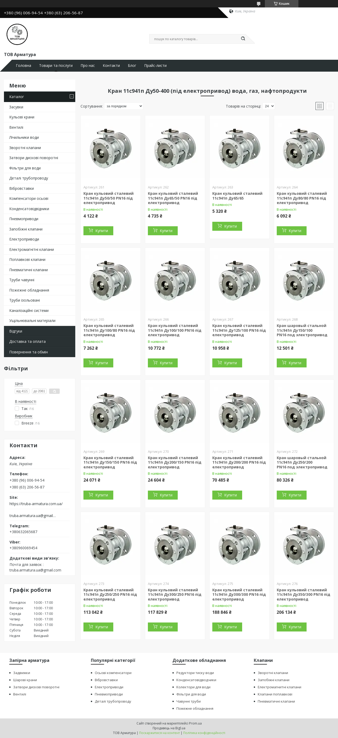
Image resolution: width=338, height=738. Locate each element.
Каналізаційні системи (29, 310)
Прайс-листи (155, 65)
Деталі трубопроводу (28, 178)
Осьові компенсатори (113, 672)
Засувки (16, 106)
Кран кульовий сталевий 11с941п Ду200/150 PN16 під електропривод (174, 462)
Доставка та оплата (27, 341)
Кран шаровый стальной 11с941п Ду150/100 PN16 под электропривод (302, 330)
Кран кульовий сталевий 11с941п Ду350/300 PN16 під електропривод (303, 594)
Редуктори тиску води (195, 672)
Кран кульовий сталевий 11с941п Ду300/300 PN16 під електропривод (239, 594)
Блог (132, 65)
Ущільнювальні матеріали (32, 320)
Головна (23, 65)
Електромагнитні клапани (279, 687)
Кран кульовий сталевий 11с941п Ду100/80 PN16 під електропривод (109, 330)
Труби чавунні (21, 279)
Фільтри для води (25, 167)
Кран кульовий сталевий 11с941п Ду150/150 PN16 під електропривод (110, 462)
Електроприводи (24, 239)
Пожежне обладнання (29, 290)
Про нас (88, 65)
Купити (101, 230)
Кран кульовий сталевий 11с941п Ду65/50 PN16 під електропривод (173, 198)
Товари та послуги (56, 65)
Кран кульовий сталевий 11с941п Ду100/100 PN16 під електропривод (174, 330)
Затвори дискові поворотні (33, 157)
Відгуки (15, 331)
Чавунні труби (188, 701)
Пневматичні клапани (28, 269)
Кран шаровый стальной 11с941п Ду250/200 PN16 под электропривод (302, 462)
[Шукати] (243, 39)
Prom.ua (195, 723)
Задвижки (21, 672)
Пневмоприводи (23, 218)
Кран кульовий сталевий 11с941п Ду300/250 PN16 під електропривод (174, 594)
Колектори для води (193, 687)
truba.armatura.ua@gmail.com (33, 515)
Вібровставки (21, 188)
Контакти (111, 65)
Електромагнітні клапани (31, 249)
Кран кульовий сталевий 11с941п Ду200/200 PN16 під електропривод (239, 462)
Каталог (16, 96)
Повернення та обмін (28, 351)
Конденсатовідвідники (29, 208)
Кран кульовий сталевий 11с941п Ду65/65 (237, 196)
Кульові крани (21, 116)
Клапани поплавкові (275, 694)
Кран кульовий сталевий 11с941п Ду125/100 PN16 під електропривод (239, 330)
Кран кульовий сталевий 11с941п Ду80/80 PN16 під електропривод (302, 198)
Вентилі (16, 127)
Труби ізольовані (24, 300)
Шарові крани (25, 679)
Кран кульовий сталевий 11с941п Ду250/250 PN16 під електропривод (110, 594)
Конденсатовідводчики (196, 679)
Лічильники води (24, 137)
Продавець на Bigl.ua (169, 728)
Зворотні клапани (25, 147)
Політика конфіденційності (204, 733)
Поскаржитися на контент (159, 733)
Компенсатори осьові (28, 198)
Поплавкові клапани (27, 259)
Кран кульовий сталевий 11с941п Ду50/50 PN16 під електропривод (108, 198)
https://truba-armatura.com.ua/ (36, 503)
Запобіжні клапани (26, 229)
